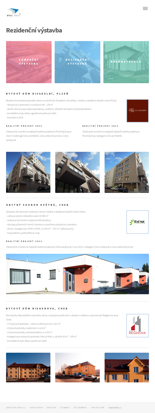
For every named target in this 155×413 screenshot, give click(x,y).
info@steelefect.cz (114, 407)
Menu (145, 8)
